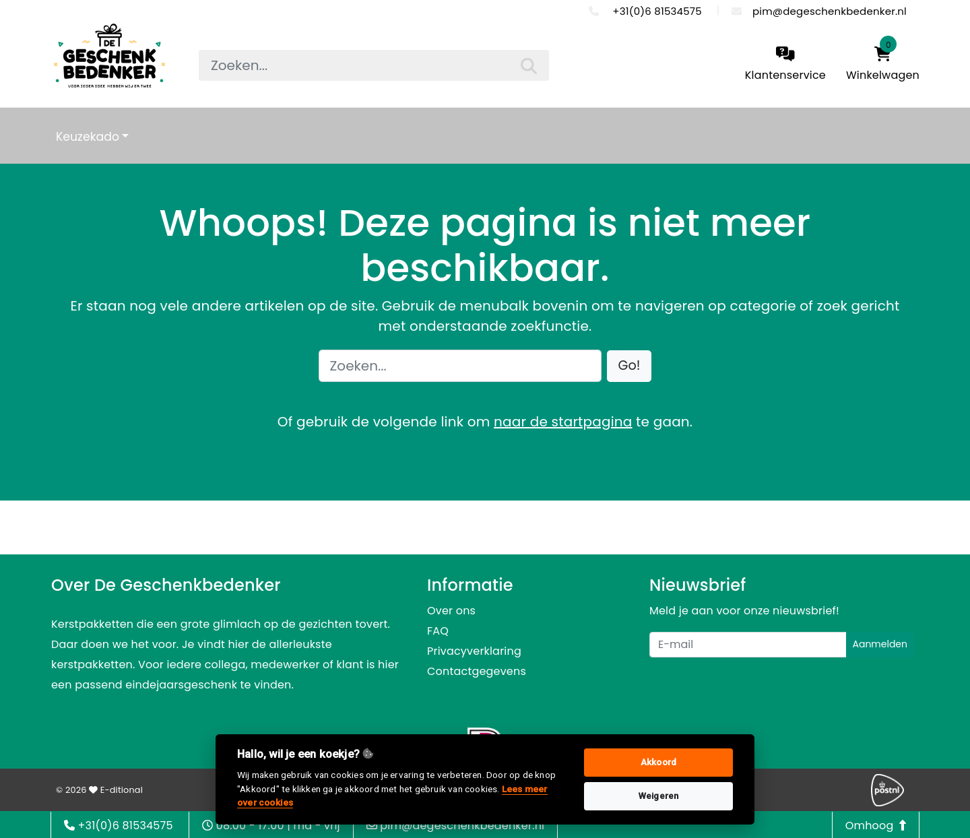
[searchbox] (374, 65)
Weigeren (659, 796)
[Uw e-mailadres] (748, 644)
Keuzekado (87, 137)
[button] (629, 366)
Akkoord (658, 762)
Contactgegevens (476, 671)
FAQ (438, 631)
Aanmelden (879, 644)
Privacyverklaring (474, 651)
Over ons (451, 610)
